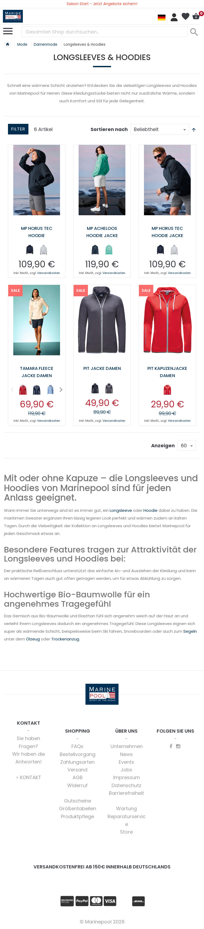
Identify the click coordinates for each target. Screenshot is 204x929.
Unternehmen (126, 745)
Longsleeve (121, 510)
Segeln (190, 631)
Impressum (126, 777)
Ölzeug (33, 638)
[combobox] (104, 31)
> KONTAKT (28, 777)
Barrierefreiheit (126, 792)
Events (126, 761)
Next (60, 389)
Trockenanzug (65, 638)
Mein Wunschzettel (185, 16)
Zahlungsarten (77, 761)
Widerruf (77, 785)
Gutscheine (77, 800)
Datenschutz (126, 785)
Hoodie (150, 510)
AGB (78, 777)
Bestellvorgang (77, 753)
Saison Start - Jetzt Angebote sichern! (102, 3)
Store (126, 831)
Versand (77, 769)
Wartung (126, 808)
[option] (29, 249)
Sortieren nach (109, 129)
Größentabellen (77, 808)
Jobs (126, 769)
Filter (19, 129)
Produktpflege (77, 816)
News (126, 753)
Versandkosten (48, 273)
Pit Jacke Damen (102, 368)
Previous (12, 389)
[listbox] (36, 251)
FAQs (77, 745)
